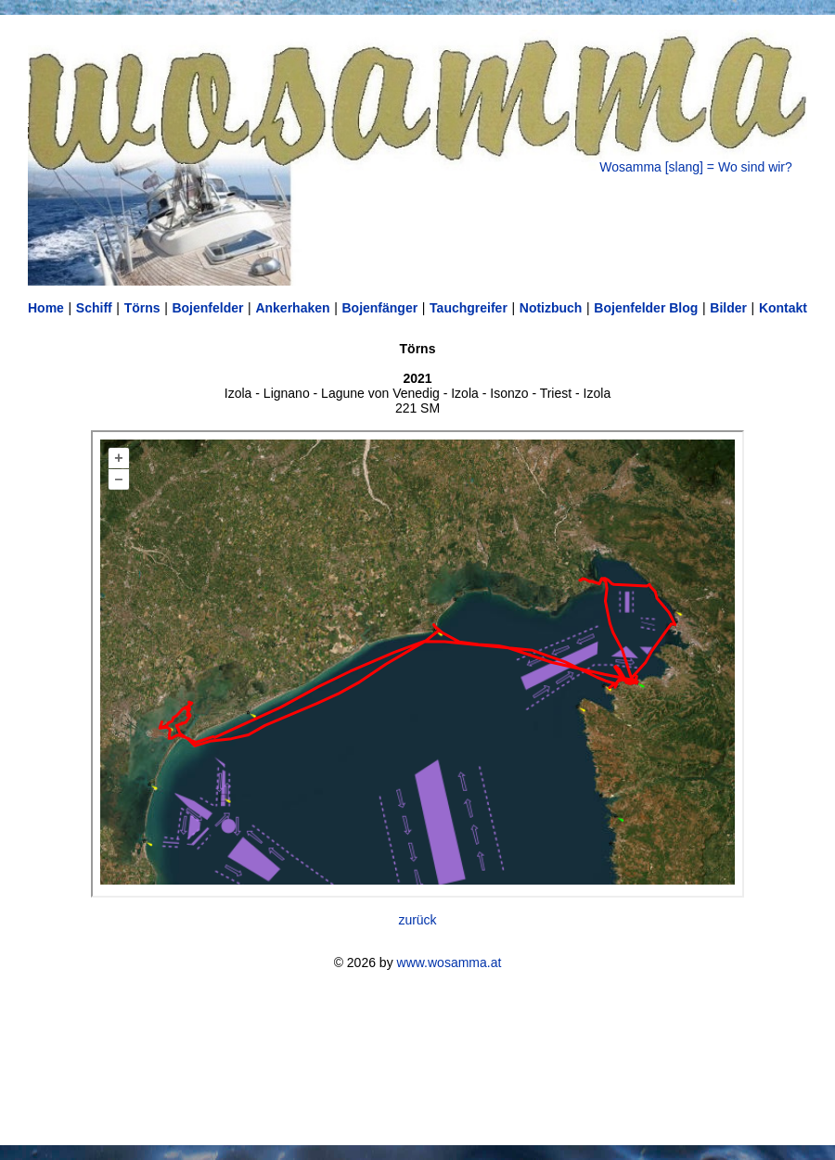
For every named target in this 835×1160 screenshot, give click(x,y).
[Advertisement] (417, 1057)
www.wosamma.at (449, 962)
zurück (417, 919)
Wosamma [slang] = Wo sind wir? (695, 166)
